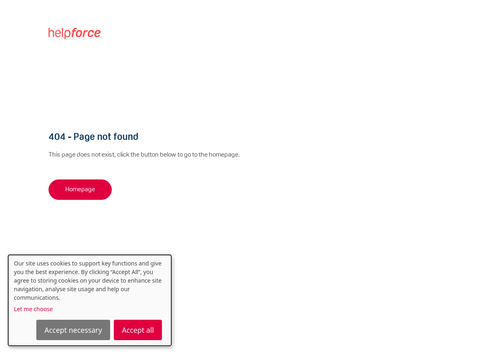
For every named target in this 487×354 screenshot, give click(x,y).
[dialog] (89, 300)
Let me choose (33, 309)
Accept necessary (73, 330)
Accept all (138, 330)
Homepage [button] (80, 189)
